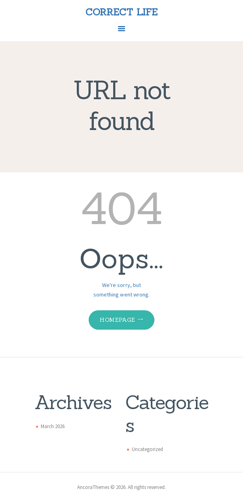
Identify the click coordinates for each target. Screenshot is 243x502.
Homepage (117, 319)
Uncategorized (147, 449)
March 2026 (53, 426)
